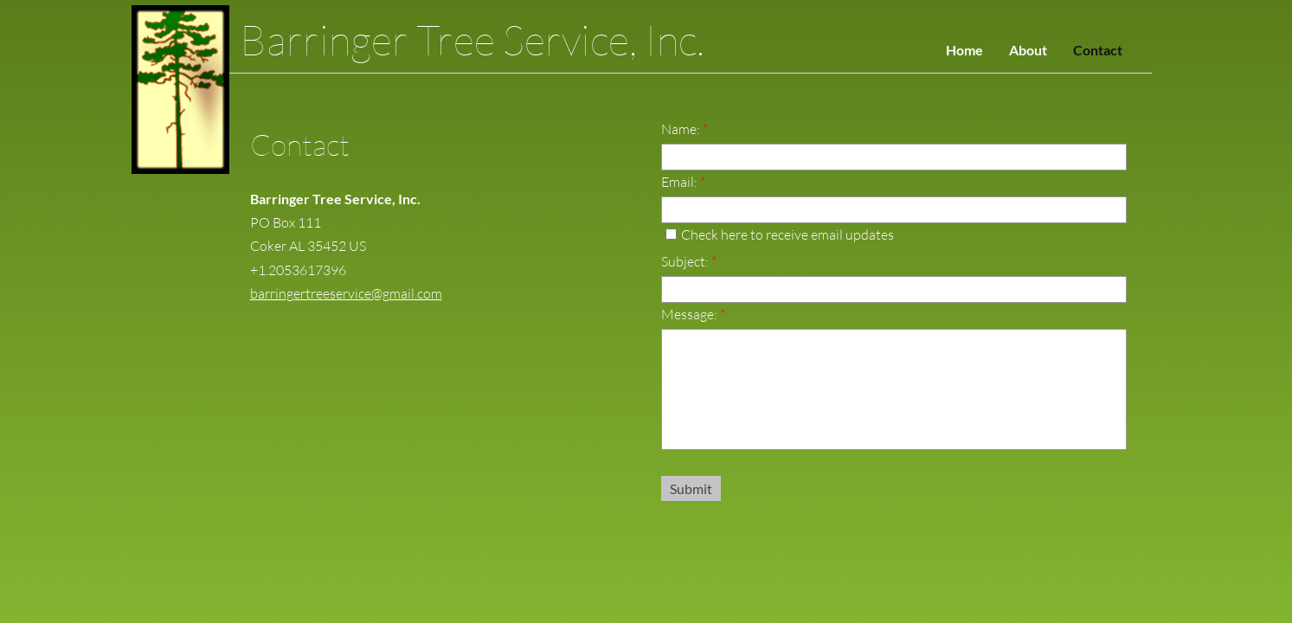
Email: (683, 181)
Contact (1097, 50)
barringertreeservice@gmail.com (346, 293)
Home (964, 50)
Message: (693, 314)
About (1028, 50)
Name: (684, 129)
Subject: (689, 261)
